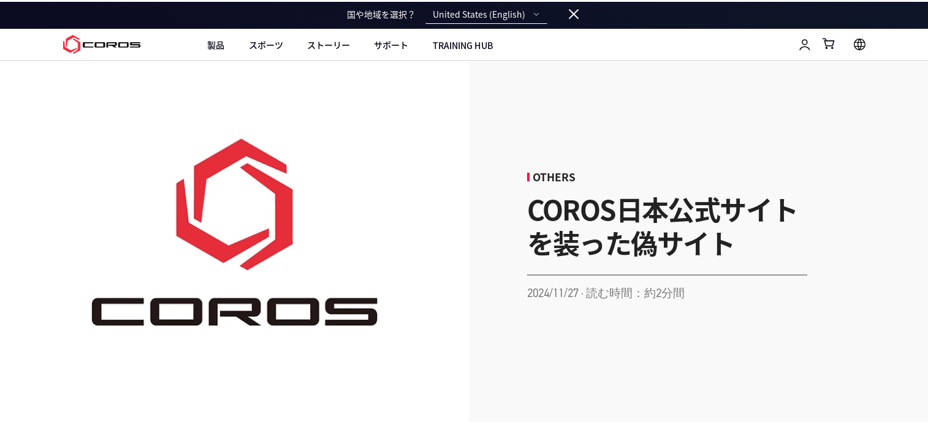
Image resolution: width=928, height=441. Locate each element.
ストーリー (328, 45)
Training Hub (463, 45)
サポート (391, 45)
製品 (215, 45)
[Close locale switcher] (573, 14)
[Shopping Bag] (829, 43)
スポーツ (266, 45)
